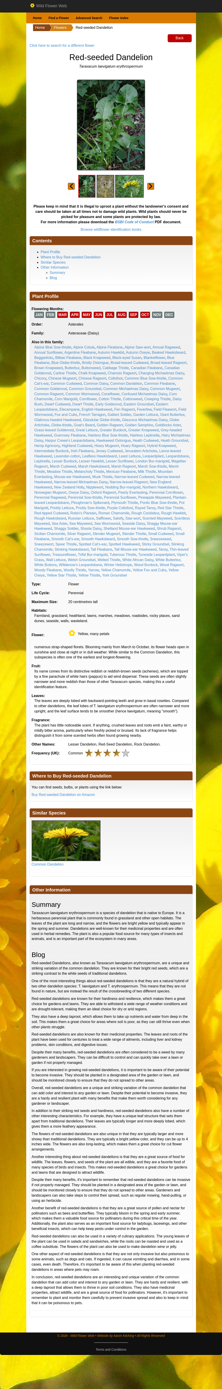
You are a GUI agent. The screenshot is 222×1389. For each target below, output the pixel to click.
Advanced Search (89, 18)
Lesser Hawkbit (91, 461)
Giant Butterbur (172, 415)
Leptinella (42, 461)
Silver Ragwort (79, 534)
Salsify (118, 518)
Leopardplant (153, 456)
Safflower (103, 518)
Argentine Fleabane (80, 352)
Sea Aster (59, 523)
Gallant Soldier (119, 415)
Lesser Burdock (64, 461)
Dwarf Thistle (82, 404)
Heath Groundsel (174, 440)
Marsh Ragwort (123, 466)
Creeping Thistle (157, 399)
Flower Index (119, 18)
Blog (53, 278)
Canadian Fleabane (146, 368)
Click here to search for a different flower (62, 45)
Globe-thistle (61, 425)
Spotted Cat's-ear (93, 544)
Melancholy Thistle (89, 472)
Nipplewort (94, 487)
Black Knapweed (97, 358)
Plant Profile (50, 252)
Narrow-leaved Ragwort (129, 482)
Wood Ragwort (172, 565)
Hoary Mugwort (106, 446)
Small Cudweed (161, 534)
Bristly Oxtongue (95, 363)
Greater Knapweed (143, 430)
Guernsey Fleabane (70, 435)
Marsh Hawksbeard (93, 466)
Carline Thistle (64, 373)
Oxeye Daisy (79, 492)
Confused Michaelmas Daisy (144, 394)
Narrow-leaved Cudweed (134, 477)
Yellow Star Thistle (61, 575)
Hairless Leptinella (145, 435)
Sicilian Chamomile (49, 534)
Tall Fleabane (101, 549)
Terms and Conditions (111, 1349)
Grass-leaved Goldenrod (54, 430)
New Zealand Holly (69, 487)
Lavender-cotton (67, 456)
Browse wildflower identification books (111, 229)
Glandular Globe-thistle (101, 420)
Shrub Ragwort (169, 528)
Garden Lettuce (145, 415)
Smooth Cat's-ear (65, 539)
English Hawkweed (97, 409)
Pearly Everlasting (132, 492)
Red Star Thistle (170, 508)
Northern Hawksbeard (160, 487)
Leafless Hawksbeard (99, 456)
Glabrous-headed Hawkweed (57, 420)
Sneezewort (44, 544)
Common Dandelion (126, 383)
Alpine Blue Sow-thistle (53, 347)
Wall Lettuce (56, 560)
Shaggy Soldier (66, 528)
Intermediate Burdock (51, 451)
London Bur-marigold (152, 461)
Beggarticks (43, 358)
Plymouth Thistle (124, 503)
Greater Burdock (113, 430)
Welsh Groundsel (81, 560)
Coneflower (110, 394)
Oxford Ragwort (103, 492)
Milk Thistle (147, 472)
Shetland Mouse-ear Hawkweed (129, 528)
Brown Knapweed (48, 368)
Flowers (60, 27)
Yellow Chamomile (116, 570)
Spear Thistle (66, 544)
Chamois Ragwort (122, 373)
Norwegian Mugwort (50, 492)
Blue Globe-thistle (65, 363)
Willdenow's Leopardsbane (80, 565)
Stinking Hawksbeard (71, 549)
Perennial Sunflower (120, 497)
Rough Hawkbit (173, 513)
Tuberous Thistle (123, 555)
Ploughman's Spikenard (90, 503)
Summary (57, 273)
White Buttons (45, 565)
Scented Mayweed (157, 518)
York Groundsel (114, 575)
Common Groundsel (85, 389)
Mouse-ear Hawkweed (72, 477)
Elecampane (70, 409)
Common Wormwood (82, 394)
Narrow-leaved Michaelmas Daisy (81, 482)
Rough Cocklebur (145, 513)
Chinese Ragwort (92, 378)
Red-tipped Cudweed (51, 513)
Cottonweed (132, 399)
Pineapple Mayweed (154, 497)
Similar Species (53, 262)
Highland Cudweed (77, 446)
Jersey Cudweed (109, 451)
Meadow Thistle (59, 472)
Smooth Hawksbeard (98, 539)
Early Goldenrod (108, 404)
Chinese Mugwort (62, 378)
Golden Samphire (139, 425)
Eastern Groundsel (139, 404)
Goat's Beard (84, 425)
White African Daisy (137, 560)
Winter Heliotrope (118, 565)
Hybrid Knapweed (161, 446)
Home (37, 18)
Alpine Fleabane (109, 347)
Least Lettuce (130, 456)
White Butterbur (167, 560)
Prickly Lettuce (62, 508)
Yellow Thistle (89, 575)
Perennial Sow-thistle (85, 497)
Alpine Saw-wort (137, 347)
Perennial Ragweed (50, 497)
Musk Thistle (102, 477)
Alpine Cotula (84, 347)
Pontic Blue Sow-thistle (158, 503)
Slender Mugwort (106, 534)
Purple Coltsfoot (120, 508)
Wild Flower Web (48, 6)
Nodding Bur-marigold (123, 487)
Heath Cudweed (146, 440)
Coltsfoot (115, 378)
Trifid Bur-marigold (92, 555)
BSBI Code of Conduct (134, 222)
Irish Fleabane (82, 451)
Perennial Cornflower (166, 492)
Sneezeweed (160, 539)
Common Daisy (96, 383)
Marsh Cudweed (63, 466)
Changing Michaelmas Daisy (161, 373)
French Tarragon (92, 415)
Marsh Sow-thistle (152, 466)
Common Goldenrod (50, 389)
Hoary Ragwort (133, 446)
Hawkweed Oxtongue (113, 440)
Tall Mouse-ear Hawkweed (135, 549)
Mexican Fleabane (121, 472)
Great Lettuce (87, 430)
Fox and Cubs (66, 415)
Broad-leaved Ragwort (168, 363)
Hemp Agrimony (47, 446)
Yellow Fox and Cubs (150, 570)
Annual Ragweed (166, 347)
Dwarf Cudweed (57, 404)
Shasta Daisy (90, 528)
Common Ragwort (49, 394)
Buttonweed (91, 368)
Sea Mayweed (80, 523)
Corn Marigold (66, 399)
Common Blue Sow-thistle (145, 378)
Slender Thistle (134, 534)
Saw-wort (133, 518)
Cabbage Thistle (116, 368)
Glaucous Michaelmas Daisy (144, 420)
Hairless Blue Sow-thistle (108, 435)
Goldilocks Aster (168, 425)
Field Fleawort (165, 409)
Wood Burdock (146, 565)
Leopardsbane (177, 456)
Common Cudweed (66, 383)
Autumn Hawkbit (111, 352)
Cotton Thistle (110, 399)
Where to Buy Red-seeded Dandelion (71, 257)
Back (180, 38)
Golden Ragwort (110, 425)
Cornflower (88, 399)
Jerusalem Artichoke (141, 451)
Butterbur (72, 368)
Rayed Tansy (145, 508)
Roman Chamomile (113, 513)
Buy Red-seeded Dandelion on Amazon (63, 795)
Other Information (55, 267)
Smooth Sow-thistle (132, 539)
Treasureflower (64, 555)
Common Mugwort (165, 389)
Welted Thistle (109, 560)
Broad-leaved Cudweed (129, 363)
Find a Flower (58, 18)
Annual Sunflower (48, 352)
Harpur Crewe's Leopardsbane (69, 440)
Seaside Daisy (133, 523)
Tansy (163, 549)
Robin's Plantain (83, 513)
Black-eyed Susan (127, 358)
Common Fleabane (159, 383)
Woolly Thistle (75, 570)
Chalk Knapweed (92, 373)
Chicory (40, 378)
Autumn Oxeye (138, 352)
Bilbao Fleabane (68, 358)
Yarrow (93, 570)
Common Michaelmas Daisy (125, 389)
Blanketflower (154, 358)
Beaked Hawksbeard (168, 352)
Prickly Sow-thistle (90, 508)
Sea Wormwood (107, 523)
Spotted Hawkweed (124, 544)
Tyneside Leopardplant (156, 555)
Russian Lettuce (81, 518)
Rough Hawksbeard (50, 518)
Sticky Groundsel (155, 544)
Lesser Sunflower (120, 461)
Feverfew (144, 409)
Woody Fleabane (48, 570)
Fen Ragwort (124, 409)
